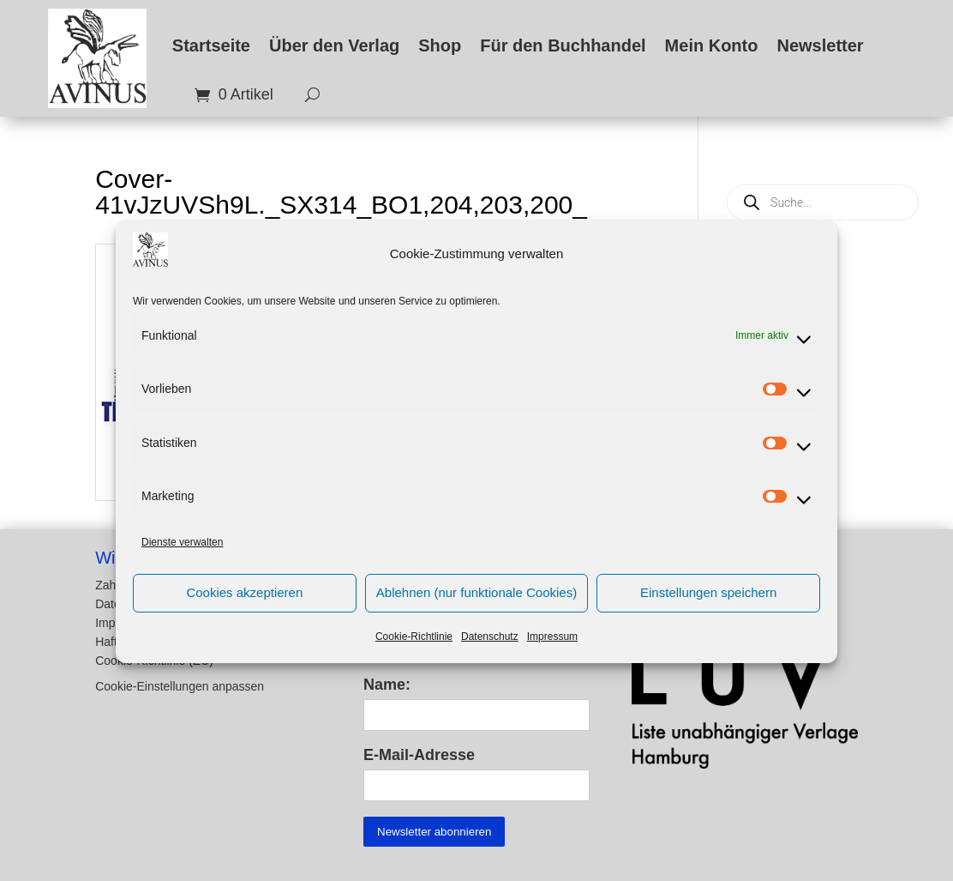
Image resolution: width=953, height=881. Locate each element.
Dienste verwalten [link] (182, 555)
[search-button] (306, 95)
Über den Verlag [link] (334, 45)
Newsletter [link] (819, 45)
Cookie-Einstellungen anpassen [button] (179, 686)
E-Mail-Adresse (419, 754)
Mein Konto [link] (711, 45)
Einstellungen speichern (708, 605)
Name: (387, 684)
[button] (213, 676)
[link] (97, 58)
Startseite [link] (211, 45)
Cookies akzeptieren (244, 605)
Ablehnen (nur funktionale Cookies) (476, 605)
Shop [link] (439, 45)
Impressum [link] (552, 649)
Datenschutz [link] (489, 649)
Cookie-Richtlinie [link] (414, 649)
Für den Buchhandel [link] (562, 45)
